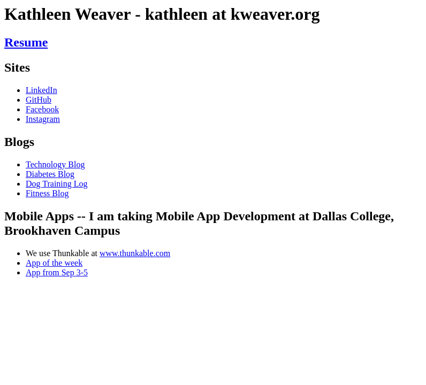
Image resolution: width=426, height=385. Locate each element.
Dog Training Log (57, 183)
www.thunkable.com (135, 253)
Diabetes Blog (50, 174)
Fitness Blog (47, 193)
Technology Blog (55, 164)
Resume (26, 42)
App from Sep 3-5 (57, 272)
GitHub (38, 99)
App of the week (54, 262)
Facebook (42, 109)
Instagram (43, 119)
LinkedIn (41, 90)
